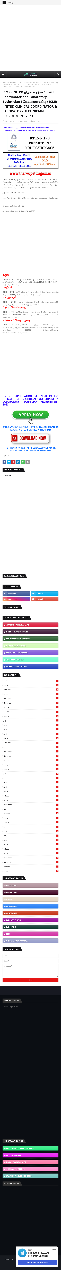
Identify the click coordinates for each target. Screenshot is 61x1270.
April (31, 681)
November (31, 703)
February (31, 689)
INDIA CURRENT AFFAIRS (16, 646)
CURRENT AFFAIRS (13, 1155)
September (31, 712)
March (31, 685)
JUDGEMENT (11, 927)
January (31, 694)
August (31, 716)
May (31, 729)
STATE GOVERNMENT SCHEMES (19, 1176)
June (31, 725)
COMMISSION (11, 906)
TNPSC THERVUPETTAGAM (13, 121)
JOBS (10, 82)
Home (5, 82)
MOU (8, 934)
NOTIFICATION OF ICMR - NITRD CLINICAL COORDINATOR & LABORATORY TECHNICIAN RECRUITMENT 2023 (30, 449)
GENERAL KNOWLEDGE (15, 1169)
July (31, 720)
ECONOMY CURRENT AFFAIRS (18, 639)
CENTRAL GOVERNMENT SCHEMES (20, 1148)
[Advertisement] (30, 38)
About (14, 1259)
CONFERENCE (11, 913)
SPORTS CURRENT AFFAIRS (17, 653)
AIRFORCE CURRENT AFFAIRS (17, 625)
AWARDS (9, 899)
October (31, 707)
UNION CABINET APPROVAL (17, 941)
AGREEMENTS (11, 885)
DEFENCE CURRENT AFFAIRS (17, 632)
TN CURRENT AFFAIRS (15, 660)
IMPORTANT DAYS (13, 920)
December (31, 698)
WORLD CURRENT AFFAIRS (16, 666)
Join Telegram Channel (37, 1262)
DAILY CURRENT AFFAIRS (16, 1162)
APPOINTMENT (12, 892)
